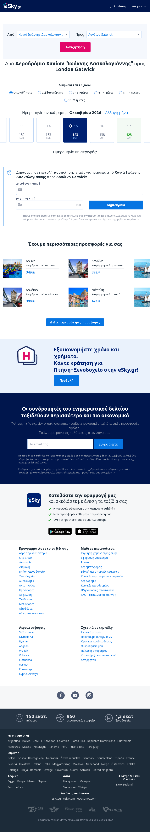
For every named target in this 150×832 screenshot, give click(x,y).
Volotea (24, 655)
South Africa (15, 787)
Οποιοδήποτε (23, 92)
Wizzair (23, 650)
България (52, 758)
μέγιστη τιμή (25, 198)
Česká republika (70, 758)
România (35, 770)
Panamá (54, 746)
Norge (105, 764)
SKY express (26, 632)
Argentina (14, 741)
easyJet (23, 664)
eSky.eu (56, 798)
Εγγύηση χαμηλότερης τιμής (99, 553)
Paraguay (92, 746)
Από (10, 34)
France (130, 758)
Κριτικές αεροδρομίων (95, 585)
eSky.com (69, 798)
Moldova (78, 764)
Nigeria (42, 781)
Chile (36, 741)
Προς (79, 34)
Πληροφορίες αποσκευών (97, 590)
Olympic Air (26, 637)
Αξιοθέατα (25, 608)
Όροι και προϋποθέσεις (96, 641)
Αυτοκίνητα (26, 581)
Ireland (37, 764)
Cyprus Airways (28, 674)
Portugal (13, 770)
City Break (25, 557)
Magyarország (61, 764)
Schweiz (85, 770)
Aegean (24, 646)
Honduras (14, 746)
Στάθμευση (26, 599)
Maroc (31, 781)
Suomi (74, 770)
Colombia (63, 741)
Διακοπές (25, 562)
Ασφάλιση (25, 595)
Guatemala (124, 741)
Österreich (118, 764)
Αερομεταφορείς (91, 567)
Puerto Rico (76, 746)
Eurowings (25, 669)
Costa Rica (78, 741)
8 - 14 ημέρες (131, 92)
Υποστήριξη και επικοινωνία (99, 655)
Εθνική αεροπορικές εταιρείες (100, 571)
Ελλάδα (12, 764)
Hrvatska (24, 764)
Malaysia (85, 781)
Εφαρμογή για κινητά (94, 557)
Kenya (21, 781)
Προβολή (66, 380)
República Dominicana (101, 741)
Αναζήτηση (75, 47)
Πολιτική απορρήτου (94, 650)
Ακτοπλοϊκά (27, 585)
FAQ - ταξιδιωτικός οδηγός (98, 595)
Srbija (24, 770)
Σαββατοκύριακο (52, 92)
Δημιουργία (116, 205)
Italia (47, 764)
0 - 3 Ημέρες (80, 92)
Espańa (119, 758)
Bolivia (26, 741)
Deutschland (104, 758)
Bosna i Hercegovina (31, 758)
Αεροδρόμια (88, 581)
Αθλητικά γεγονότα (31, 613)
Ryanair (23, 641)
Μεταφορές (26, 604)
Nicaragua (40, 746)
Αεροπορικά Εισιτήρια (33, 553)
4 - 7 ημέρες (105, 92)
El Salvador (48, 741)
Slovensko (61, 770)
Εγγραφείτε (108, 444)
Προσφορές (26, 590)
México (26, 746)
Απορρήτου (88, 660)
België (11, 758)
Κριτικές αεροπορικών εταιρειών (102, 576)
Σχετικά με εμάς (91, 632)
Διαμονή (24, 567)
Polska (131, 764)
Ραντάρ (85, 562)
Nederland (92, 764)
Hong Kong (70, 781)
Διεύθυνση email (28, 183)
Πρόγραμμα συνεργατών (96, 637)
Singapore (69, 787)
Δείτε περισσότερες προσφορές (75, 322)
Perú (64, 746)
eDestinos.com (86, 798)
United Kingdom (103, 770)
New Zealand (124, 784)
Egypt (11, 781)
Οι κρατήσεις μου (92, 646)
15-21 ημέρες (76, 100)
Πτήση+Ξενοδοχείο (32, 571)
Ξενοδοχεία (27, 576)
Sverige (48, 770)
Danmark (88, 758)
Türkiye (82, 787)
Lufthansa (25, 660)
